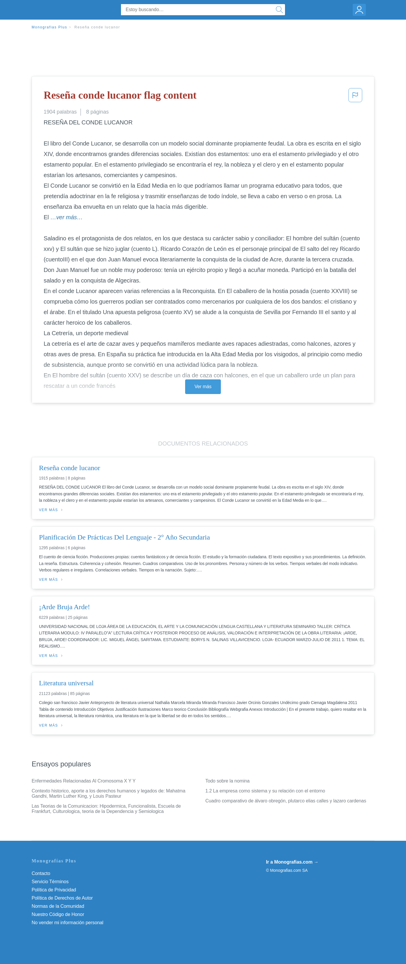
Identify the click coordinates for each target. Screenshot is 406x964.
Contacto (41, 873)
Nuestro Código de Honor (58, 914)
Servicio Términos (50, 881)
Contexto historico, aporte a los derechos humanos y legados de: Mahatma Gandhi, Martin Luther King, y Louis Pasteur (108, 793)
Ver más (203, 386)
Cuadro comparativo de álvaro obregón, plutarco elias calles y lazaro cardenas (285, 800)
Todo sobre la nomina (227, 780)
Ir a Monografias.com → (292, 861)
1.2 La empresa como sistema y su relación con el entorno (265, 790)
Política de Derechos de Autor (62, 897)
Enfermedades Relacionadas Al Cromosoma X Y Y (84, 780)
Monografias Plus (49, 27)
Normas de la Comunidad (58, 906)
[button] (355, 97)
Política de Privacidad (54, 889)
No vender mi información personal (67, 922)
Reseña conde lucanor (97, 27)
